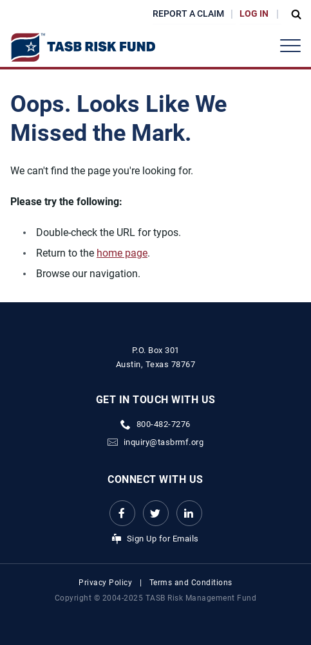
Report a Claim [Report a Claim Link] (188, 13)
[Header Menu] (290, 45)
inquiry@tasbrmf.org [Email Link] (164, 442)
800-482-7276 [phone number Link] (164, 424)
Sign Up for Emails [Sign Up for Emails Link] (163, 538)
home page (122, 253)
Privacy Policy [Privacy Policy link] (105, 582)
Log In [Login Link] (254, 13)
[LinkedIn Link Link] (189, 513)
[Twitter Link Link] (156, 513)
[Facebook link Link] (122, 513)
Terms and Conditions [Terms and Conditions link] (190, 582)
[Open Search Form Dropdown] (293, 14)
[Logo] (82, 47)
